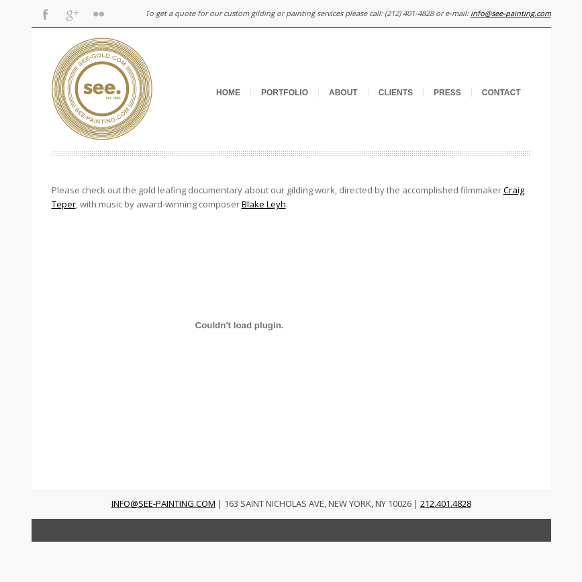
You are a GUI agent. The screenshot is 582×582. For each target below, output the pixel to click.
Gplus (71, 13)
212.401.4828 (445, 503)
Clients (396, 93)
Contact (501, 93)
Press (447, 93)
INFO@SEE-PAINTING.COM (163, 503)
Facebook (45, 13)
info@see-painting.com (511, 13)
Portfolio (284, 93)
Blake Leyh (264, 204)
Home (228, 93)
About (343, 93)
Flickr (98, 13)
